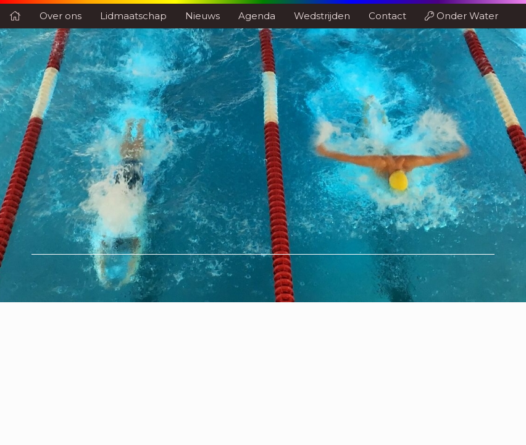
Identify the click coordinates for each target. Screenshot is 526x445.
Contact (387, 16)
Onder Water (461, 16)
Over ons (60, 16)
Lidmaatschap (133, 16)
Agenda (256, 16)
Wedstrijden (322, 16)
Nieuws (202, 16)
